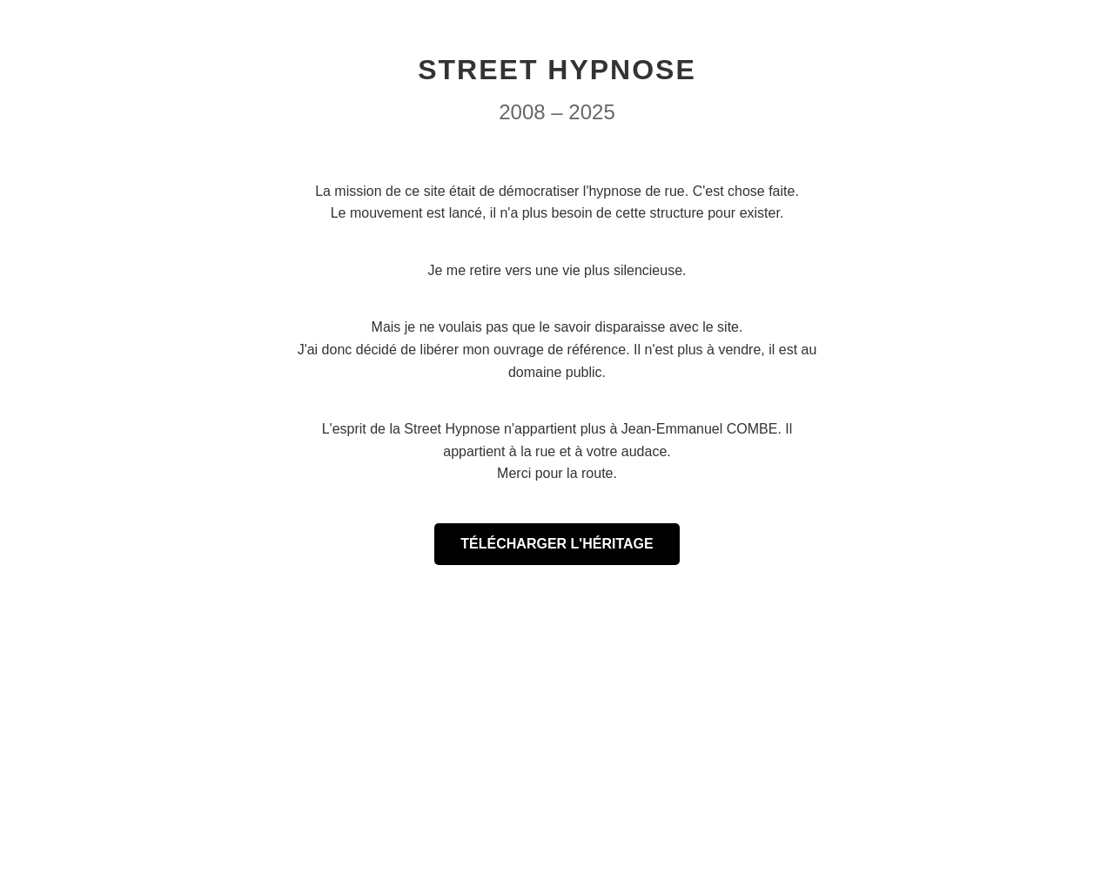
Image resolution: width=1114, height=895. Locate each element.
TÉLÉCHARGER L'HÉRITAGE (556, 543)
